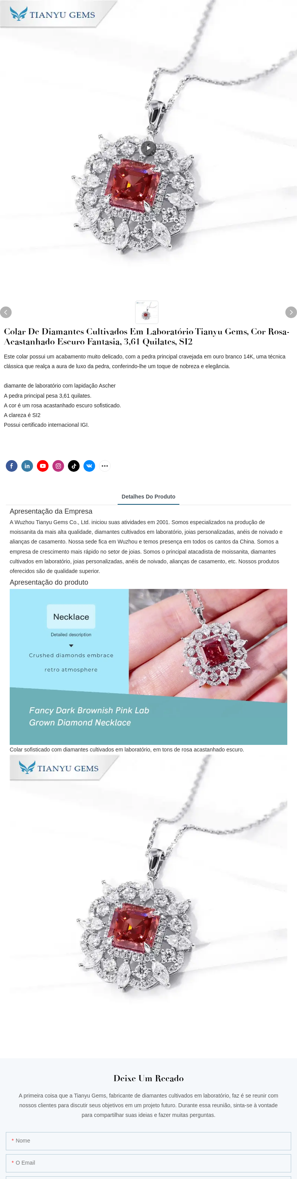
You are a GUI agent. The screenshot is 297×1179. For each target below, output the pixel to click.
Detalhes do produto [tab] (148, 496)
